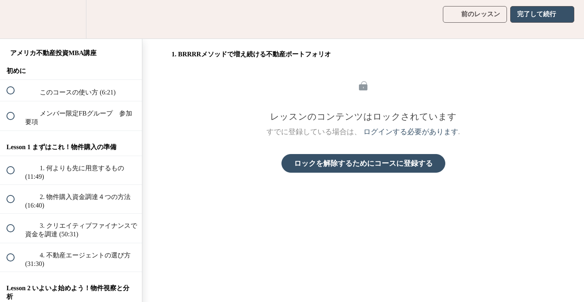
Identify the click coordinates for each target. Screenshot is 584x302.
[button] (15, 19)
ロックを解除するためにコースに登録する (363, 163)
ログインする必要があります (410, 132)
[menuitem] (71, 19)
